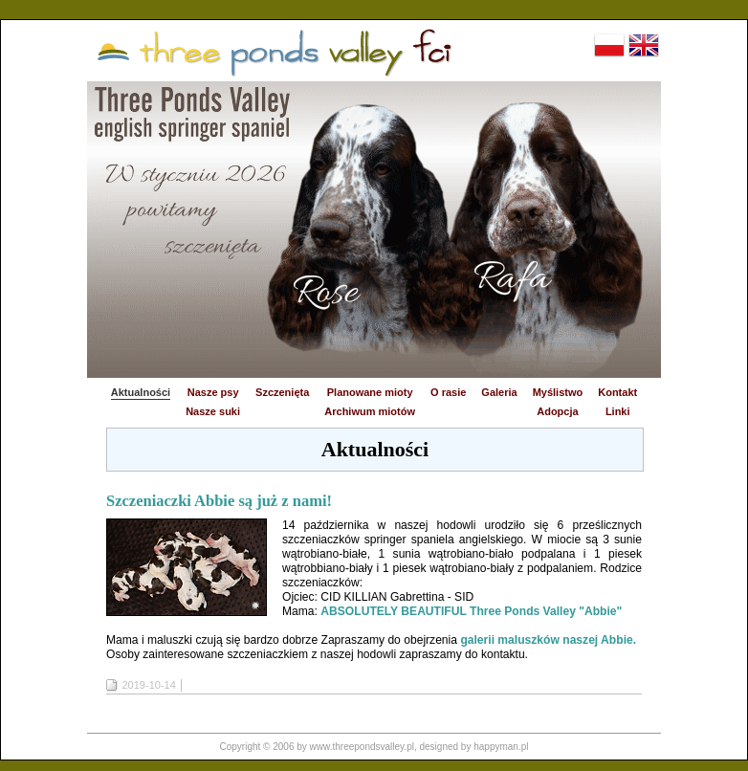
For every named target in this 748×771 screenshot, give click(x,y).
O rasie (448, 392)
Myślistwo (558, 392)
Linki (617, 411)
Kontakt (617, 392)
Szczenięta (282, 392)
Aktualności (140, 392)
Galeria (499, 392)
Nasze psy (213, 392)
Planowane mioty (370, 392)
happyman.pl (500, 746)
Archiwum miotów (369, 411)
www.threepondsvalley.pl (362, 746)
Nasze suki (213, 411)
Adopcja (557, 411)
